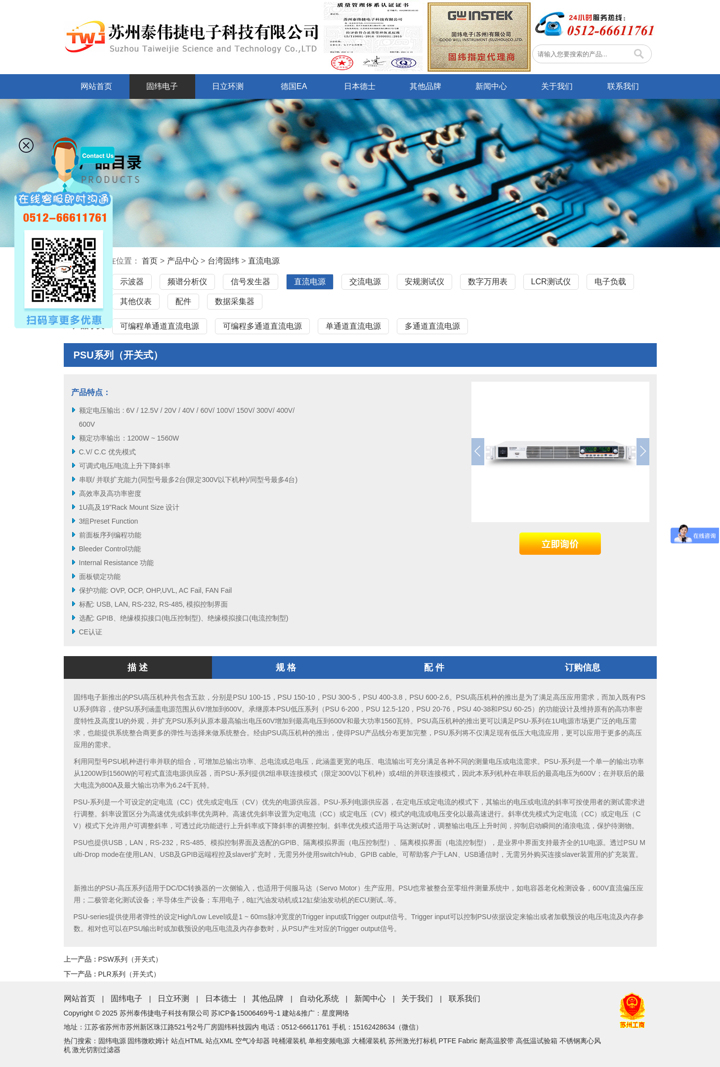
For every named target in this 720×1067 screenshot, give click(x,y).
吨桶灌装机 (289, 1041)
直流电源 (264, 261)
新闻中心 (491, 86)
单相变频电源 (329, 1041)
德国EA (294, 86)
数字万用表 (488, 281)
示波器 (132, 281)
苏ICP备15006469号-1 (245, 1013)
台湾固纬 (223, 261)
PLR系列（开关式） (129, 974)
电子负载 (610, 281)
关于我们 (557, 86)
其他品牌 (425, 86)
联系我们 (623, 86)
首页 (150, 261)
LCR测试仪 (551, 281)
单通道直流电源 (353, 326)
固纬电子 (162, 86)
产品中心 (183, 261)
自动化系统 (319, 998)
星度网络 (335, 1013)
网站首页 (96, 86)
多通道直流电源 (432, 326)
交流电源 (365, 281)
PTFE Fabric (457, 1041)
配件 (183, 301)
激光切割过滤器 (96, 1050)
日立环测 (228, 86)
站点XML (219, 1041)
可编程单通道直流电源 (159, 326)
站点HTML (187, 1041)
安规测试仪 (424, 281)
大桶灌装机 (369, 1041)
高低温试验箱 (536, 1041)
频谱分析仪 (187, 281)
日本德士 (360, 86)
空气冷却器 (252, 1041)
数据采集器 (234, 301)
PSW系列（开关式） (130, 959)
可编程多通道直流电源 (262, 326)
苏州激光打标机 (412, 1041)
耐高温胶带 (496, 1041)
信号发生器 (250, 281)
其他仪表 (136, 301)
